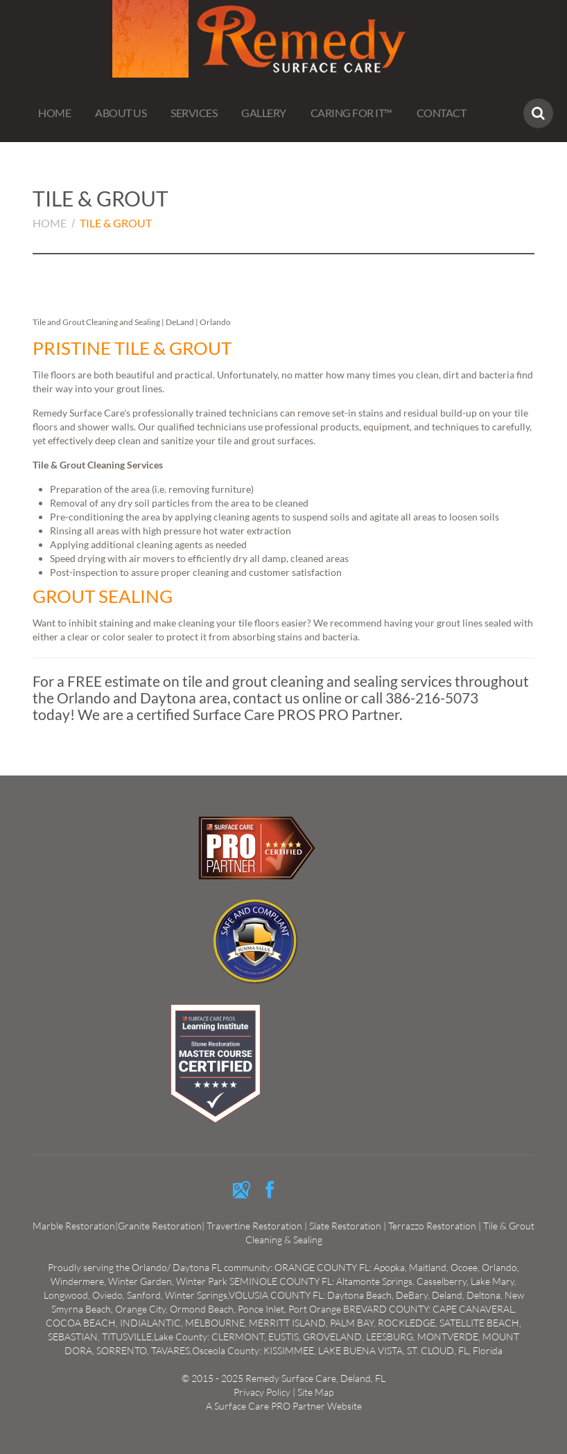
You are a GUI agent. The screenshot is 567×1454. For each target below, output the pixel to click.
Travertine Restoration (255, 1226)
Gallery (263, 112)
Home (54, 112)
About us (120, 112)
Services (194, 112)
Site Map (315, 1392)
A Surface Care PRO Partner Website (284, 1406)
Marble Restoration (74, 1226)
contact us (266, 697)
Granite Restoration (160, 1226)
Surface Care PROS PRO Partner (296, 714)
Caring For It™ (351, 112)
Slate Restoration (345, 1226)
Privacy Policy (262, 1392)
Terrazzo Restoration (432, 1226)
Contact (441, 112)
